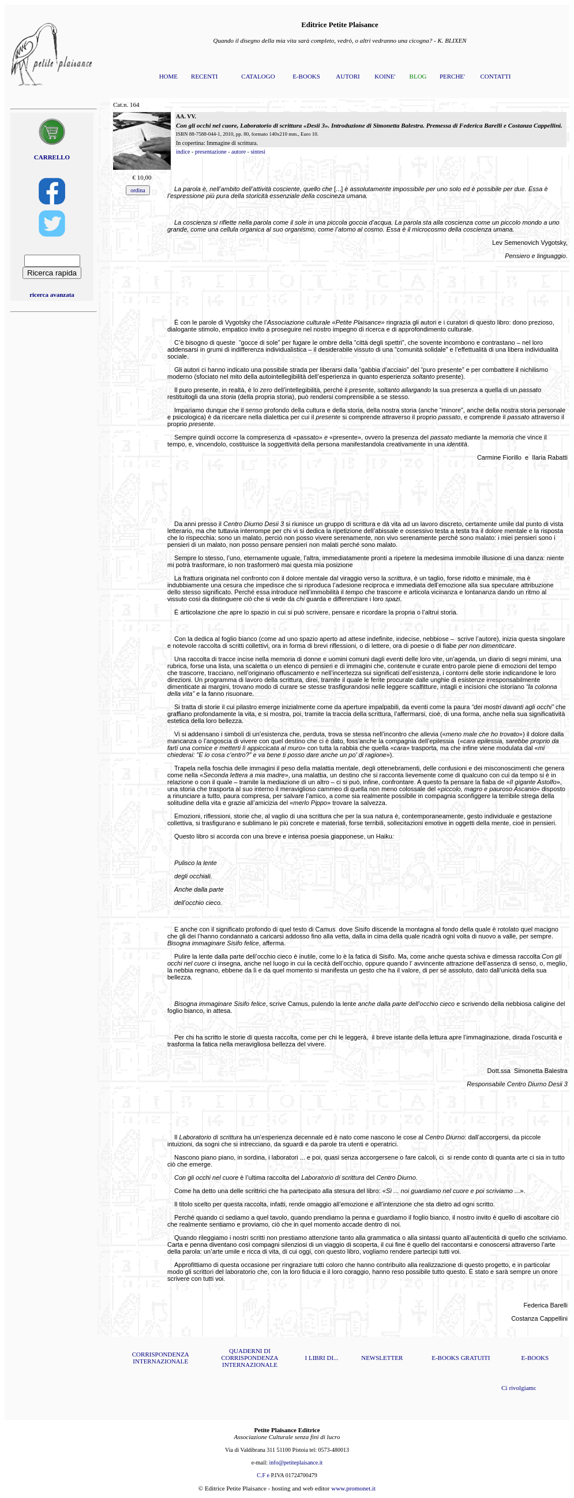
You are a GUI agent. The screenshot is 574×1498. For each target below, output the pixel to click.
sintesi (257, 151)
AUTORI (347, 76)
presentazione (211, 151)
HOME (168, 76)
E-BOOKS (306, 76)
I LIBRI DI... (322, 1357)
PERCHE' (452, 76)
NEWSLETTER (382, 1357)
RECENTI (204, 76)
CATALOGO (258, 76)
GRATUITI (475, 1357)
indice (183, 151)
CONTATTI (495, 76)
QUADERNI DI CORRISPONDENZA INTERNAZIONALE (249, 1357)
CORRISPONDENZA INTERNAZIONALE (160, 1358)
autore (238, 151)
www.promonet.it (353, 1488)
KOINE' (384, 76)
